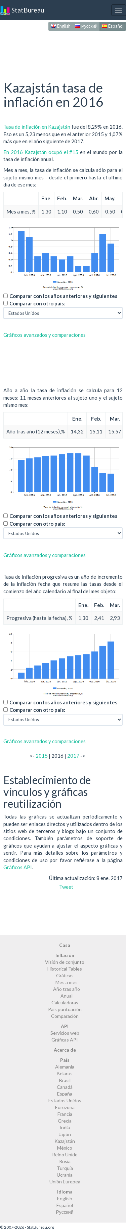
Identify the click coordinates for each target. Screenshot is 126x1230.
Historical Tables (64, 969)
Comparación (65, 1016)
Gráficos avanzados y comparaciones (44, 335)
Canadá (65, 1087)
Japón (64, 1134)
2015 (42, 756)
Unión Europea (64, 1181)
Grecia (65, 1121)
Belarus (65, 1073)
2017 (73, 756)
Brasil (65, 1080)
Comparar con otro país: (37, 303)
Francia (64, 1114)
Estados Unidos (64, 1100)
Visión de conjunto (64, 962)
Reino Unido (65, 1154)
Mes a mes (66, 982)
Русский (86, 26)
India (64, 1127)
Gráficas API (64, 1040)
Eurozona (65, 1107)
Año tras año (66, 989)
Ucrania (65, 1175)
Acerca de (65, 1050)
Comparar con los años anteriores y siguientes (63, 296)
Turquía (65, 1168)
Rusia (65, 1161)
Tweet (66, 887)
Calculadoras (64, 1002)
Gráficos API (17, 867)
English (61, 26)
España (64, 1094)
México (64, 1148)
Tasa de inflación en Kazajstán (36, 127)
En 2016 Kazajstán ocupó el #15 (41, 152)
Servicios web (64, 1033)
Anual (66, 996)
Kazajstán (64, 1141)
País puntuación (65, 1009)
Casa (64, 945)
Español (113, 26)
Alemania (64, 1067)
